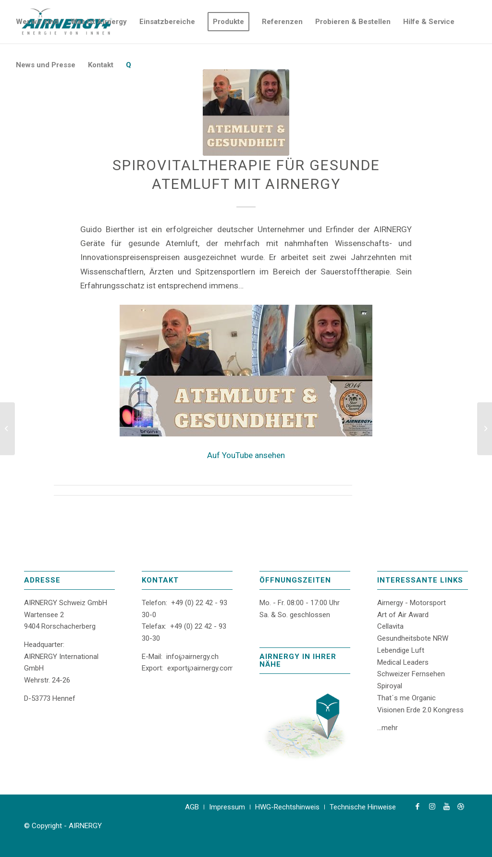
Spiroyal (389, 686)
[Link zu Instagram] (432, 806)
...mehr (387, 727)
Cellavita (390, 626)
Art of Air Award (403, 614)
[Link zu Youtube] (446, 806)
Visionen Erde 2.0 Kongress (420, 710)
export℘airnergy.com (200, 668)
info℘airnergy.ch (192, 656)
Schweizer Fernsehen (411, 674)
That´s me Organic (406, 698)
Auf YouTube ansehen (246, 455)
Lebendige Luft (400, 650)
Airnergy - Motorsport (411, 602)
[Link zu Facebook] (417, 806)
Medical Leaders (403, 662)
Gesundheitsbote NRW (412, 638)
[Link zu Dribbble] (461, 806)
